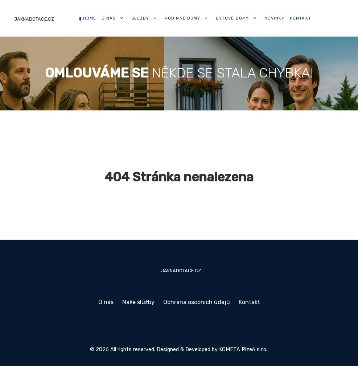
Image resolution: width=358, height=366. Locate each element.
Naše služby (138, 302)
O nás (106, 302)
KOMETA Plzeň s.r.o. (243, 349)
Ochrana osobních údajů (196, 302)
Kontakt (249, 302)
